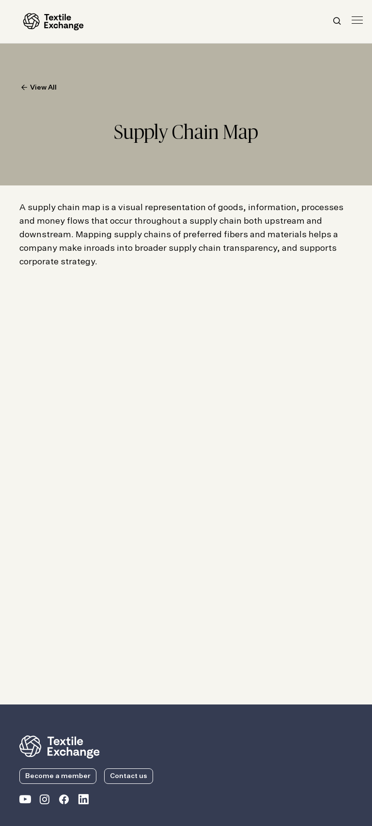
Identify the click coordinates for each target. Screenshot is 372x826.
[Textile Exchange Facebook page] (64, 801)
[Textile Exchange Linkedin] (83, 801)
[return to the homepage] (59, 746)
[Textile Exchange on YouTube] (25, 801)
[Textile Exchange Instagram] (44, 801)
